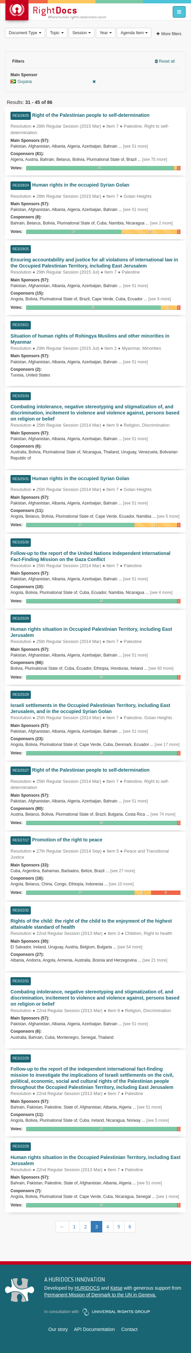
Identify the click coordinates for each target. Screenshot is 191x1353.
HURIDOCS (87, 1288)
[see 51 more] (135, 146)
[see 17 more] (167, 744)
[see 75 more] (154, 159)
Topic (57, 32)
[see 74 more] (163, 814)
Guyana (53, 81)
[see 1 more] (167, 1196)
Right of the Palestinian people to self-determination (91, 115)
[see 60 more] (161, 668)
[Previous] (62, 1226)
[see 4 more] (161, 592)
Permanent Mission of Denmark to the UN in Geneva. (100, 1294)
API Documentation (94, 1329)
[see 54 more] (130, 947)
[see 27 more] (122, 870)
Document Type (25, 32)
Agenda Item (134, 32)
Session (81, 32)
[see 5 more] (168, 516)
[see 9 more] (159, 299)
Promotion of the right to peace (67, 839)
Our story (58, 1329)
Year (106, 32)
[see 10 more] (121, 884)
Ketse (116, 1288)
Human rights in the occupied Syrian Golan (80, 185)
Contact (129, 1329)
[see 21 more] (155, 960)
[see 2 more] (161, 223)
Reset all (165, 61)
